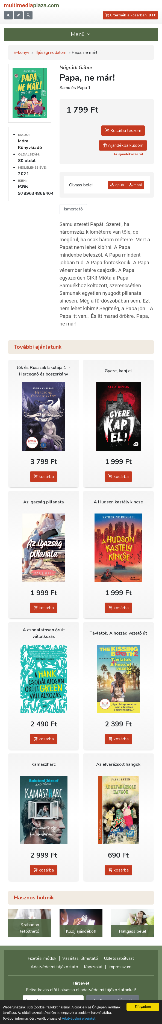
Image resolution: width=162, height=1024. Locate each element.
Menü (81, 34)
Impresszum (119, 967)
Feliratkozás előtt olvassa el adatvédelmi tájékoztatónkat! (81, 990)
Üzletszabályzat (119, 958)
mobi (135, 184)
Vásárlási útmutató (80, 958)
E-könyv (21, 52)
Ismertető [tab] (73, 209)
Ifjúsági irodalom (51, 52)
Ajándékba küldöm (122, 145)
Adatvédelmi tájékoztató (54, 967)
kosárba (43, 477)
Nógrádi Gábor (76, 67)
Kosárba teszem (123, 131)
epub (117, 184)
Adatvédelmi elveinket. (79, 1018)
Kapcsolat (93, 967)
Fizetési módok (42, 958)
